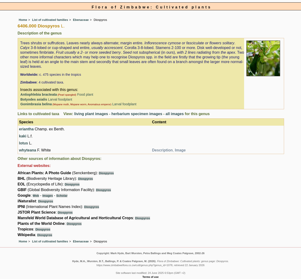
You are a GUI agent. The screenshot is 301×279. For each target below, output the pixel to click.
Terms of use (151, 276)
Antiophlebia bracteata (38, 94)
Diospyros (106, 173)
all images (175, 114)
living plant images (91, 114)
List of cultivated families (50, 20)
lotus (23, 143)
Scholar (61, 195)
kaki (22, 136)
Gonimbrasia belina (36, 104)
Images (47, 195)
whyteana (27, 150)
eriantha (26, 129)
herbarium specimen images (136, 114)
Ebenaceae (81, 20)
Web (36, 195)
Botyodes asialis (33, 99)
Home (23, 20)
